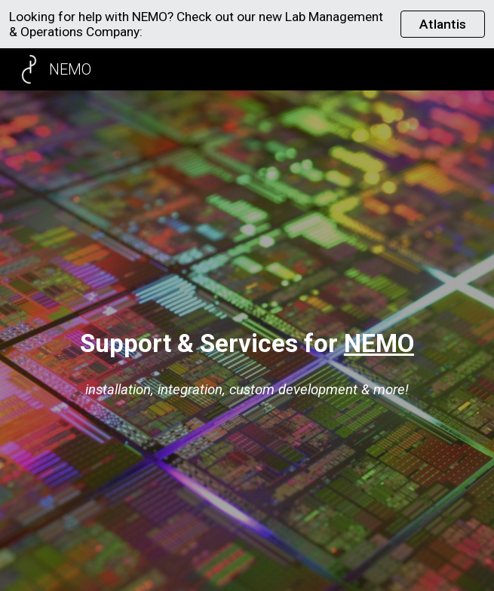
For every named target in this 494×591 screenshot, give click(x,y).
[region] (247, 24)
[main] (247, 343)
